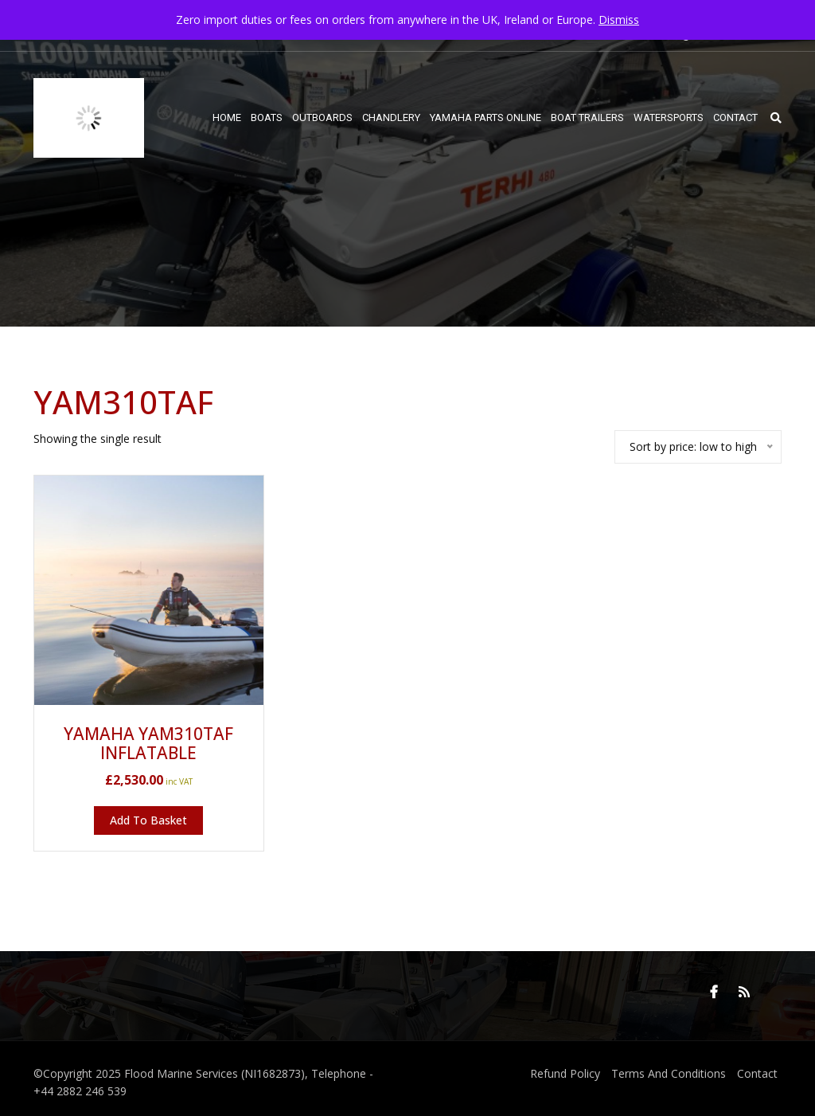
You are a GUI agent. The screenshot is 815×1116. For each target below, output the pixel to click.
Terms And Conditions (668, 1073)
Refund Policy (565, 1073)
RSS (744, 992)
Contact (757, 1073)
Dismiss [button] (619, 19)
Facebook (714, 992)
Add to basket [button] (148, 820)
